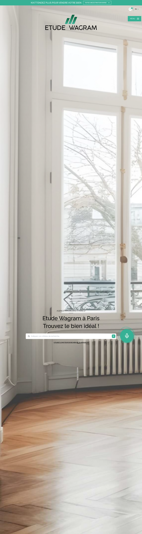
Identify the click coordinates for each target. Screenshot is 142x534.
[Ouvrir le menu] (134, 18)
